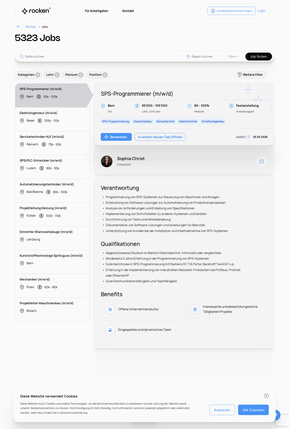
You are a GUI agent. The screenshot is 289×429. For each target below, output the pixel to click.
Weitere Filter (250, 74)
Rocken (26, 26)
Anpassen (222, 410)
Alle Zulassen (253, 410)
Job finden (258, 56)
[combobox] (231, 56)
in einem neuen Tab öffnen (160, 137)
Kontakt (128, 11)
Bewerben (115, 137)
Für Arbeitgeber (96, 11)
